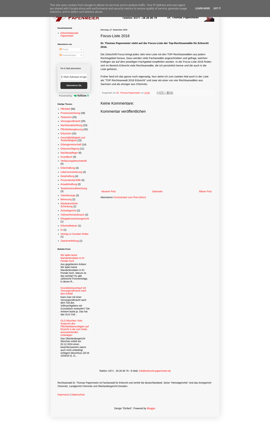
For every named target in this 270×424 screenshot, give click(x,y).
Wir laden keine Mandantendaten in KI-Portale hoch (73, 258)
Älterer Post (205, 191)
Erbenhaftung (68, 168)
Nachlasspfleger (69, 152)
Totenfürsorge (68, 195)
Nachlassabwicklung (71, 125)
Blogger (151, 408)
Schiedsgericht (68, 210)
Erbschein (66, 133)
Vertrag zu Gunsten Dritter (75, 234)
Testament (66, 117)
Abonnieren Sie (73, 85)
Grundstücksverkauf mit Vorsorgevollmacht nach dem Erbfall (73, 291)
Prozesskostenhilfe (71, 180)
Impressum (63, 394)
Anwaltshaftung (69, 184)
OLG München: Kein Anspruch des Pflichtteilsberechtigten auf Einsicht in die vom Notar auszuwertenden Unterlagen (75, 327)
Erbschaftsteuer (69, 225)
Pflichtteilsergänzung (72, 129)
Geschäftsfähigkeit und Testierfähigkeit (73, 139)
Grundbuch (66, 156)
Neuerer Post (108, 191)
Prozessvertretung (70, 113)
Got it (217, 8)
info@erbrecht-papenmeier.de (155, 370)
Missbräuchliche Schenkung (69, 205)
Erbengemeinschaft (71, 144)
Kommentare (68, 55)
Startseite (157, 191)
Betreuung (66, 199)
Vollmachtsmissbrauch (73, 214)
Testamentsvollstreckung (74, 188)
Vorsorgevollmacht (70, 121)
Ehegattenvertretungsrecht (75, 218)
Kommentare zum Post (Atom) (130, 197)
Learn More (202, 8)
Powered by (74, 95)
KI (62, 229)
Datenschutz (78, 394)
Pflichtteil (65, 109)
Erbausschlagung (70, 148)
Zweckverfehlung (70, 240)
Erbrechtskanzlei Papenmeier (70, 34)
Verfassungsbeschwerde (74, 160)
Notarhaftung (68, 176)
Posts (64, 49)
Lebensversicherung (71, 172)
